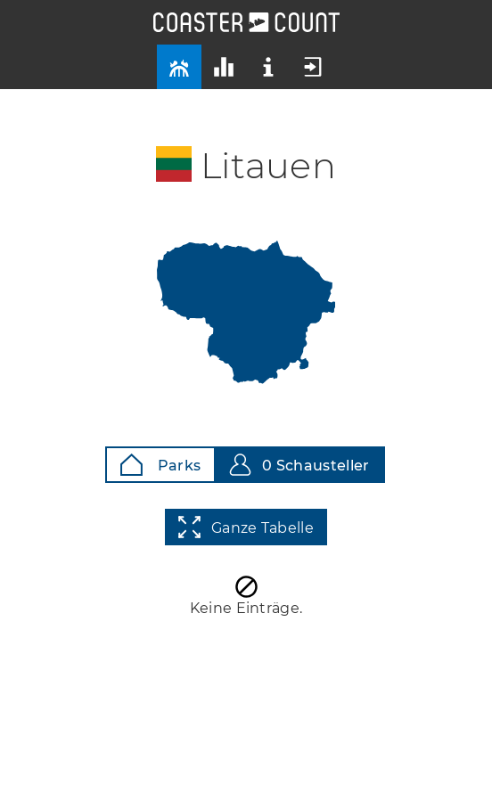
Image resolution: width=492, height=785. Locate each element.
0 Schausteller (299, 465)
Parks (160, 465)
